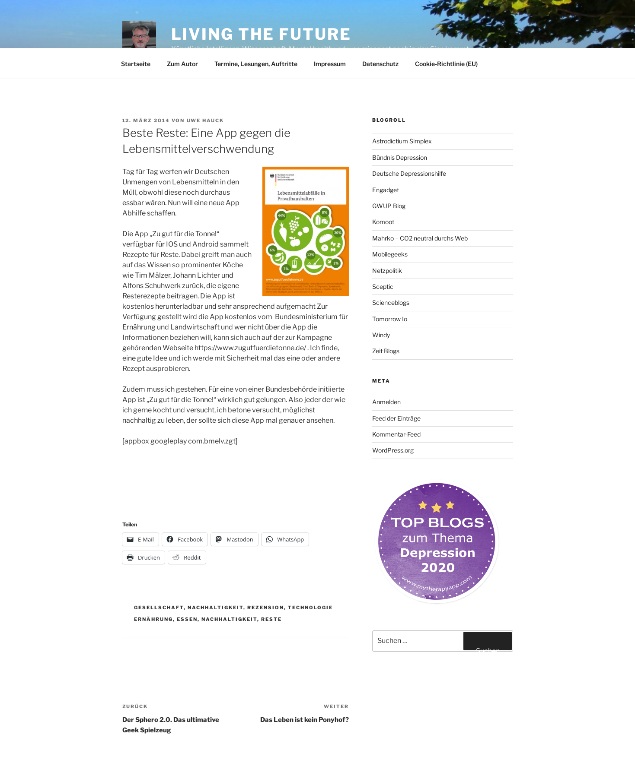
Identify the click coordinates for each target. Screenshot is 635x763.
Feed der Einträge (396, 418)
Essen (187, 619)
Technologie (310, 608)
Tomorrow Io (389, 319)
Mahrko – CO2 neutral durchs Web (420, 238)
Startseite (135, 63)
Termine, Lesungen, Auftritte (255, 63)
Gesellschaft (159, 608)
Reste (271, 619)
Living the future (261, 34)
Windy (381, 335)
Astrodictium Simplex (402, 141)
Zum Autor (182, 63)
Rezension (265, 608)
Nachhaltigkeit (215, 608)
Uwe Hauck (205, 120)
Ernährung (153, 619)
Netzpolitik (387, 270)
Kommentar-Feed (396, 434)
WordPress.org (393, 450)
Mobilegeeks (390, 254)
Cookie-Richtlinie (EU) (446, 63)
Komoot (383, 221)
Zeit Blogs (385, 351)
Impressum (330, 63)
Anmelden (386, 401)
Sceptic (382, 286)
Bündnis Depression (399, 157)
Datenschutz (380, 63)
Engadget (385, 189)
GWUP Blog (388, 205)
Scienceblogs (390, 302)
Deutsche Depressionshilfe (409, 173)
